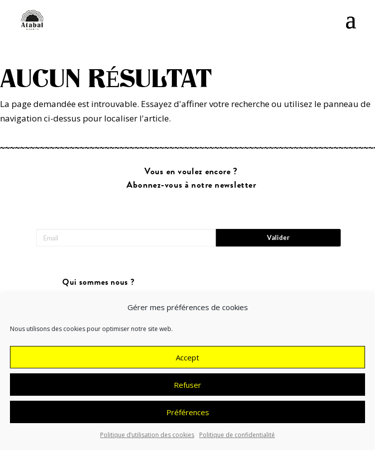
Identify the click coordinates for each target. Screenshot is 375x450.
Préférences (187, 412)
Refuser (187, 385)
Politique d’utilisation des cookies (147, 435)
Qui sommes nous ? (98, 282)
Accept (187, 357)
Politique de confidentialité (237, 435)
